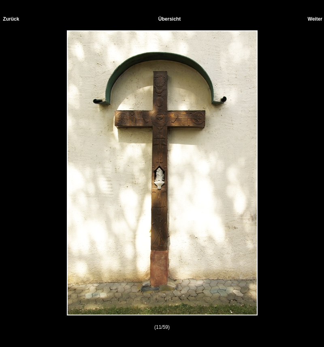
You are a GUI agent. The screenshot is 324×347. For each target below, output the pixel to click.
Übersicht (169, 19)
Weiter (315, 19)
